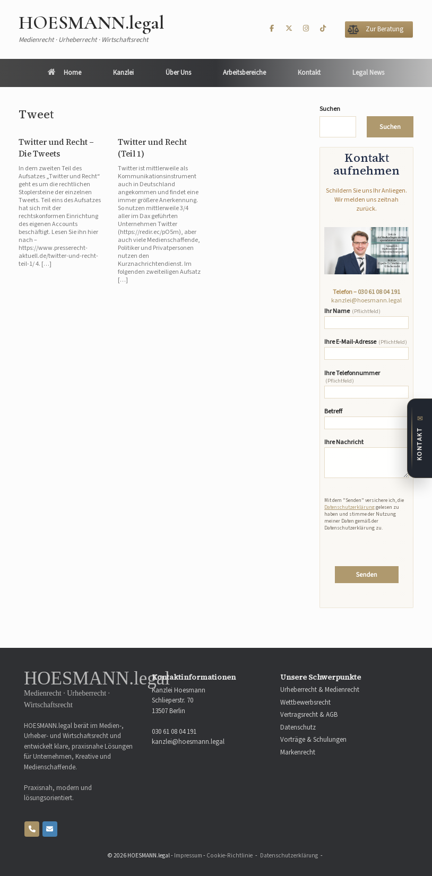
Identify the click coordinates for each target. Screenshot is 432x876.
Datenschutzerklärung (349, 507)
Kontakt (309, 72)
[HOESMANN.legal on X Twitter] (288, 29)
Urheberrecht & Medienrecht (319, 690)
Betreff (366, 418)
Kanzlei (123, 72)
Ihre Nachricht (366, 458)
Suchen (329, 109)
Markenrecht (297, 752)
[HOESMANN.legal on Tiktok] (323, 29)
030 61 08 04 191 (379, 292)
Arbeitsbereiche (244, 72)
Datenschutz (298, 727)
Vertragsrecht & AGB (309, 714)
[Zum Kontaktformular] (419, 438)
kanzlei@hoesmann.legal (366, 300)
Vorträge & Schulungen (313, 739)
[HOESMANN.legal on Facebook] (271, 29)
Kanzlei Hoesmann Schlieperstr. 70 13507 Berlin (178, 701)
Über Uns (178, 72)
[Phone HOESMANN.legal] (31, 829)
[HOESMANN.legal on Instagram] (306, 29)
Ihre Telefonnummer (366, 384)
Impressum (188, 855)
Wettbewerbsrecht (305, 702)
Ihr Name (366, 318)
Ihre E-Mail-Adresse (366, 349)
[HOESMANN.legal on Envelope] (49, 829)
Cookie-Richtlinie (229, 855)
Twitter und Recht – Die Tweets (56, 148)
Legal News (368, 72)
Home (64, 72)
